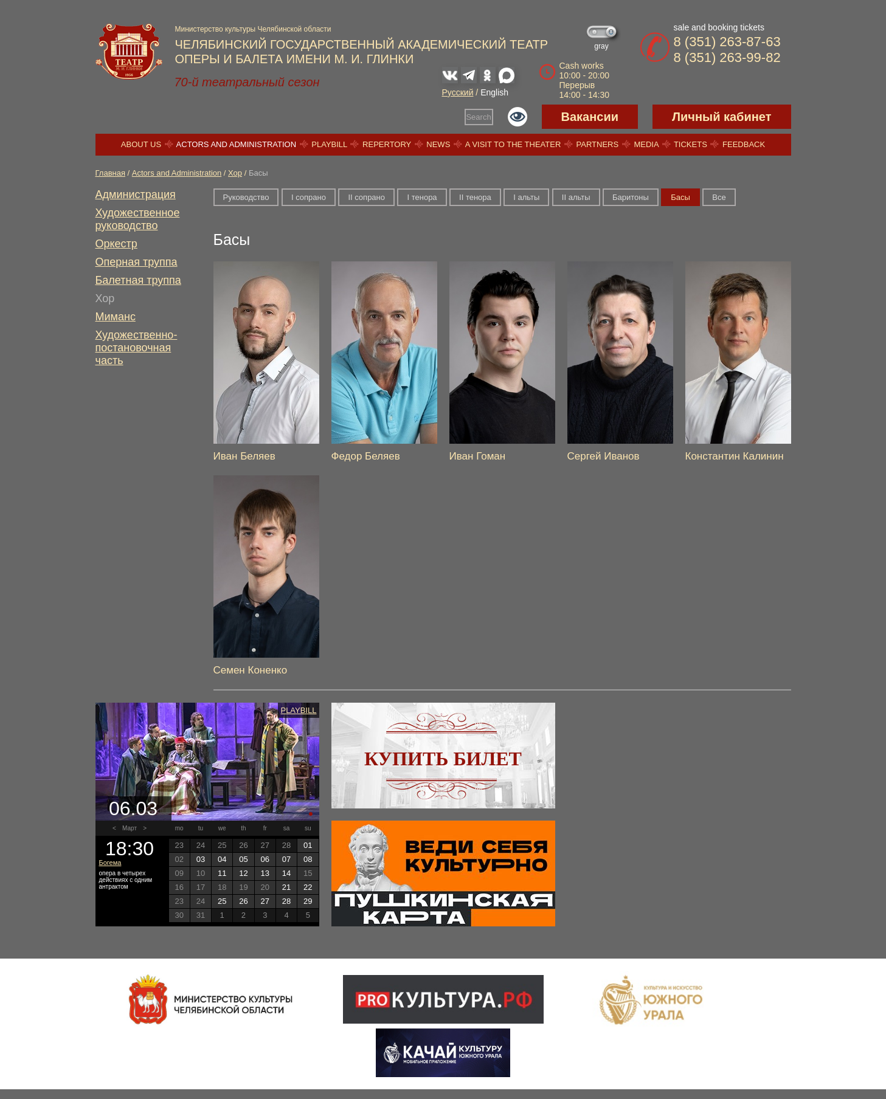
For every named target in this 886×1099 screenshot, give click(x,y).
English (494, 92)
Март (129, 828)
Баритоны (630, 197)
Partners (597, 144)
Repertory (386, 144)
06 (265, 859)
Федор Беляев (365, 456)
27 (265, 901)
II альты (576, 197)
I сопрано (308, 197)
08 (307, 859)
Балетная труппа (138, 280)
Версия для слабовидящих (517, 116)
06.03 (133, 808)
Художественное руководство (137, 219)
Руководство (246, 197)
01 (307, 845)
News (438, 144)
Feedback (743, 144)
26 (243, 901)
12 (243, 873)
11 (222, 873)
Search (478, 117)
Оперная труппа (136, 262)
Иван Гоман (477, 456)
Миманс (115, 317)
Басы (680, 197)
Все (718, 197)
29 (307, 901)
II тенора (475, 197)
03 (200, 859)
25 (222, 901)
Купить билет (443, 759)
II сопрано (366, 197)
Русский (458, 92)
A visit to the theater (513, 144)
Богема (110, 862)
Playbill (329, 144)
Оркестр (116, 244)
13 (265, 873)
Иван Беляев (244, 456)
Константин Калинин (734, 456)
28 (286, 901)
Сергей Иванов (603, 456)
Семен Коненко (250, 670)
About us (141, 144)
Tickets (690, 144)
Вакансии (590, 116)
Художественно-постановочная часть (136, 348)
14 (286, 873)
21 (286, 887)
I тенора (422, 197)
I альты (526, 197)
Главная (110, 172)
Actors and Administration (236, 144)
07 (286, 859)
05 (243, 859)
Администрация (135, 194)
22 (307, 887)
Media (646, 144)
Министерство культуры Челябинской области (253, 29)
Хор (235, 172)
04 (222, 859)
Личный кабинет (721, 116)
